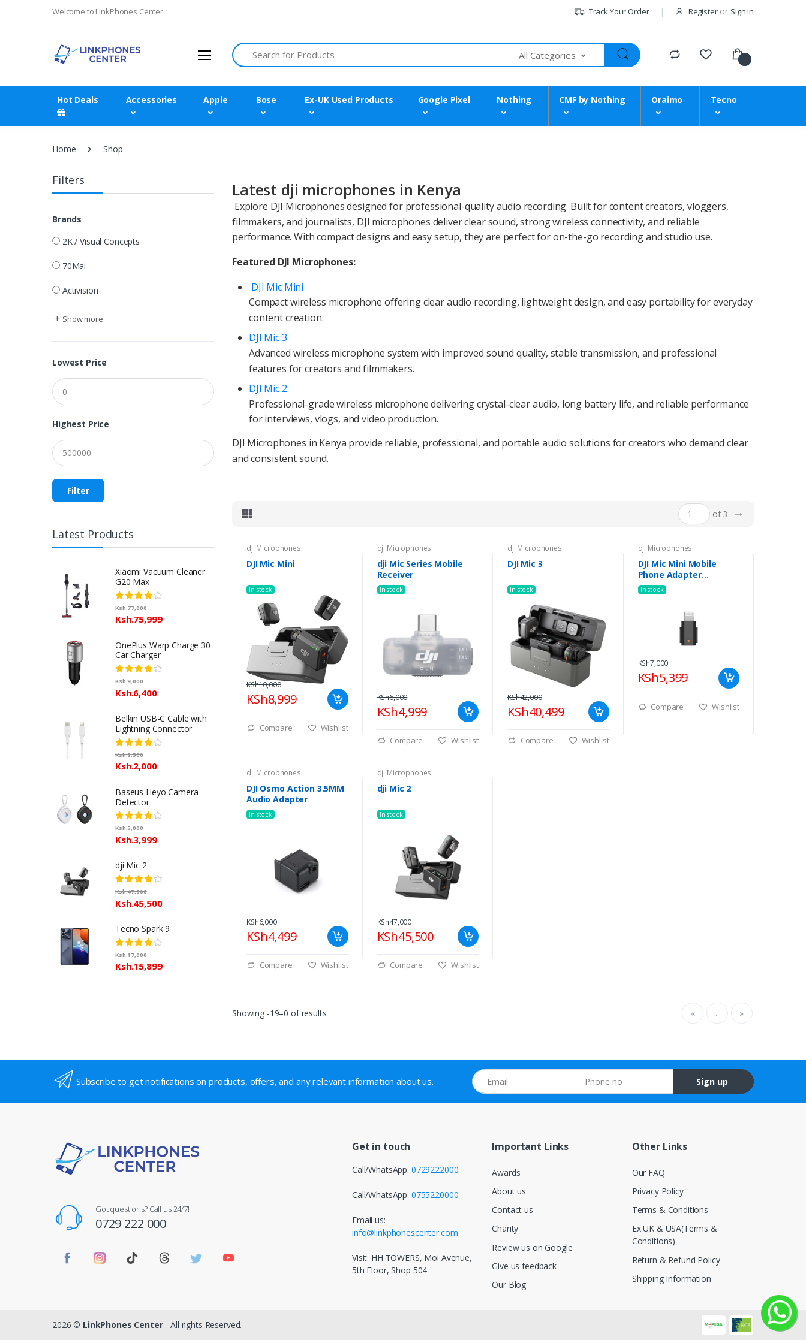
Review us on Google (532, 1247)
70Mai (74, 265)
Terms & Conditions (670, 1209)
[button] (562, 55)
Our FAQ (648, 1172)
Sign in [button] (742, 11)
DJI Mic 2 (268, 388)
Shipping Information (671, 1278)
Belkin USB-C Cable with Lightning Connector (161, 723)
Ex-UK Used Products (349, 99)
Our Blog (509, 1284)
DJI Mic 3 (268, 337)
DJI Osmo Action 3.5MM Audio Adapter (295, 794)
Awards (506, 1172)
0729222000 (435, 1169)
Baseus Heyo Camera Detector (156, 797)
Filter (78, 490)
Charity (505, 1228)
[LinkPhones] (97, 55)
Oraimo (666, 99)
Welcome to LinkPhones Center (107, 11)
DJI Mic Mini (277, 287)
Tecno (724, 99)
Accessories (151, 99)
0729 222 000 (130, 1223)
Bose (266, 99)
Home (64, 149)
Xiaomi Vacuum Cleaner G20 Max (160, 576)
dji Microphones (273, 548)
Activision (80, 290)
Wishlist (328, 727)
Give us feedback (524, 1266)
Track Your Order (611, 11)
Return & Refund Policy (676, 1260)
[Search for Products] (375, 55)
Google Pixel (444, 99)
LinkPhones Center (123, 1324)
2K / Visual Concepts (101, 241)
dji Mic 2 (131, 865)
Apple (215, 99)
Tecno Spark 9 (142, 928)
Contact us (512, 1209)
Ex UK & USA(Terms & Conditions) (674, 1235)
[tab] (247, 513)
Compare (269, 727)
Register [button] (703, 11)
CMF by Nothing (592, 99)
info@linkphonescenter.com (405, 1232)
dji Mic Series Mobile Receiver (420, 569)
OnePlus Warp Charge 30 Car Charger (162, 650)
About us (509, 1191)
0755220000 (435, 1194)
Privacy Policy (658, 1191)
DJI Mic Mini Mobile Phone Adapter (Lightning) (677, 569)
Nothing (514, 99)
